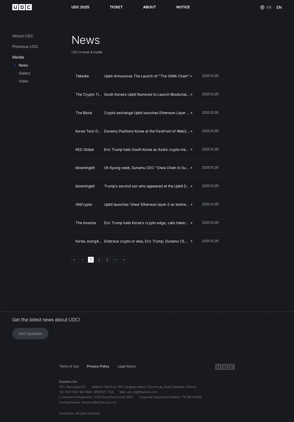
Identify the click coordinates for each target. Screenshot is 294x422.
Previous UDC (25, 46)
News (23, 65)
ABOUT (149, 7)
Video (23, 81)
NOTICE (183, 7)
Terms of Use (69, 366)
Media (18, 57)
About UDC (22, 35)
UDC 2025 (80, 7)
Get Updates (30, 333)
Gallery (25, 73)
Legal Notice (126, 366)
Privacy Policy (98, 366)
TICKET (116, 7)
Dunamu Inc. (68, 382)
